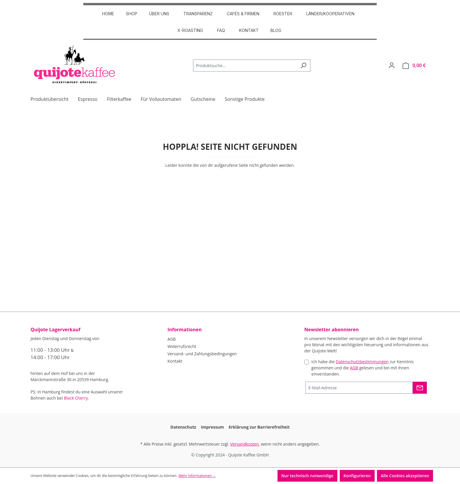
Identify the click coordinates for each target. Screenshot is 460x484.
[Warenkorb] (414, 66)
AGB (172, 339)
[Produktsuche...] (245, 66)
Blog (275, 30)
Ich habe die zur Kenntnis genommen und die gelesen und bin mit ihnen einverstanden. (362, 368)
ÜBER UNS (159, 13)
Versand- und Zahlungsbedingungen (202, 353)
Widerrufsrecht (182, 346)
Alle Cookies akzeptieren (405, 475)
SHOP (131, 13)
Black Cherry (76, 398)
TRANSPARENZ (198, 13)
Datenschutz (183, 427)
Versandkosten (244, 444)
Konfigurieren (357, 475)
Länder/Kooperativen (330, 13)
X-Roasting (190, 30)
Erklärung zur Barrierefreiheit (259, 427)
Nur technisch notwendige (307, 475)
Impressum (212, 427)
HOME (108, 13)
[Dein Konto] (392, 65)
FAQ (221, 30)
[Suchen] (303, 66)
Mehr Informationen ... (196, 475)
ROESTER (282, 13)
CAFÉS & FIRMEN (243, 13)
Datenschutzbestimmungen (362, 361)
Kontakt (249, 30)
